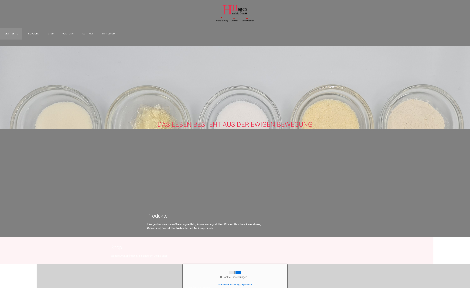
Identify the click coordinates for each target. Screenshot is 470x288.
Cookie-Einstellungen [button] (233, 277)
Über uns (68, 33)
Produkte (33, 33)
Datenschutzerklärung (229, 284)
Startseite (11, 33)
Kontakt (87, 33)
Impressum (108, 33)
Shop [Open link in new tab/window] (51, 33)
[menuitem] (11, 34)
